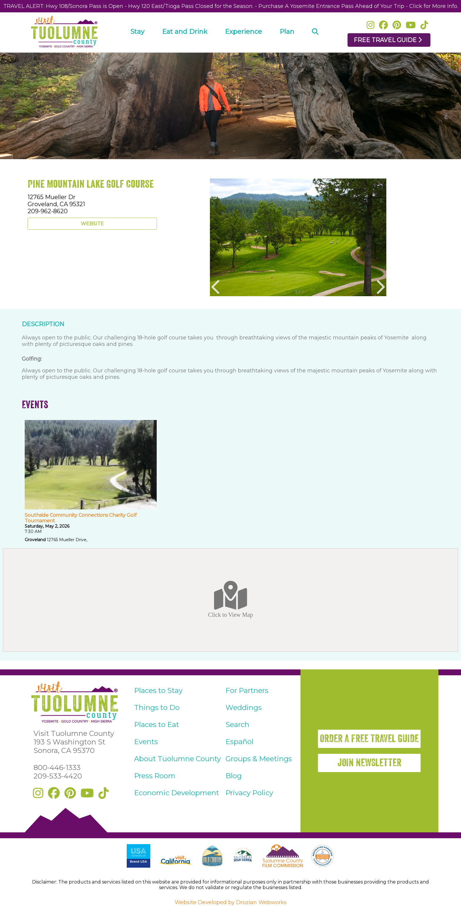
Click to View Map (230, 600)
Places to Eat (156, 724)
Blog (234, 775)
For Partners (247, 690)
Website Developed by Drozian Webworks (231, 902)
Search (237, 724)
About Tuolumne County (177, 758)
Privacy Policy (249, 793)
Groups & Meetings (259, 758)
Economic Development (176, 793)
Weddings (244, 707)
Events (146, 741)
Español (239, 741)
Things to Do (157, 707)
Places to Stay (158, 690)
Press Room (155, 775)
